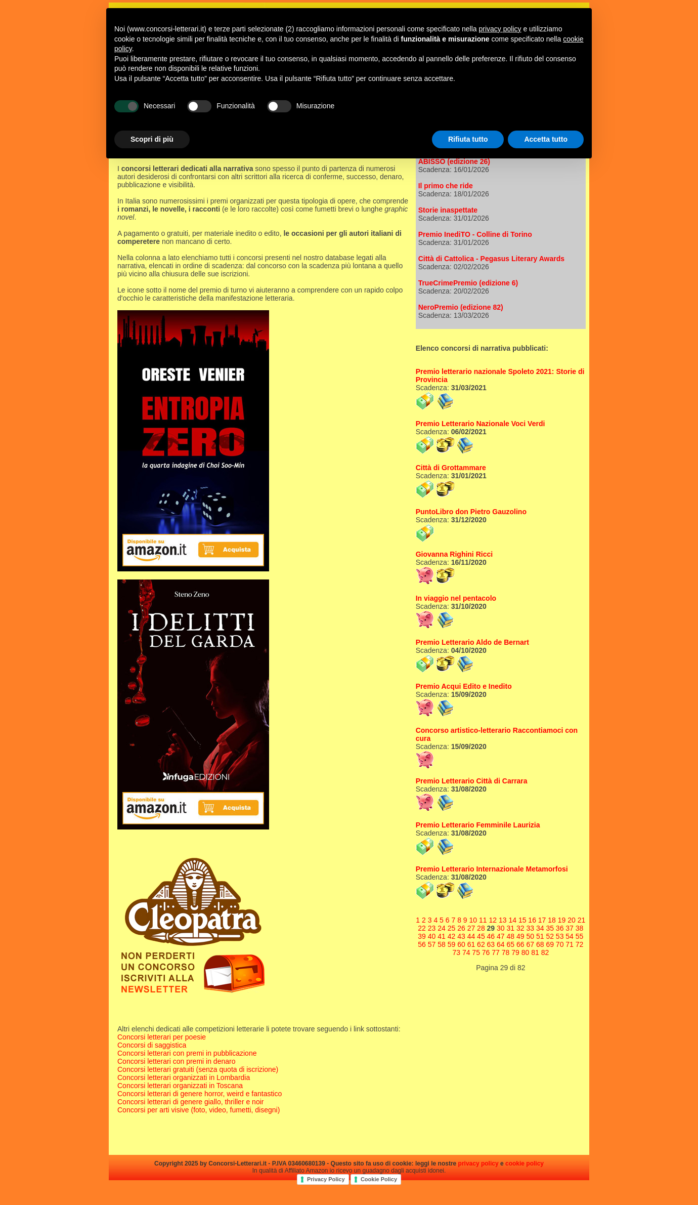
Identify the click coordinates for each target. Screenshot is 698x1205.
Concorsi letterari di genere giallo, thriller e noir (190, 1102)
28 (481, 928)
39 (422, 936)
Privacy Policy (326, 1179)
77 (496, 952)
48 (511, 936)
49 (520, 936)
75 (476, 952)
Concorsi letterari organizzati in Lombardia (183, 1077)
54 (569, 936)
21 (582, 920)
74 (466, 952)
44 (471, 936)
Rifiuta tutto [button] (468, 139)
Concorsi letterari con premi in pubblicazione (186, 1053)
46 (491, 936)
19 (562, 920)
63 (491, 944)
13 (503, 920)
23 (432, 928)
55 (580, 936)
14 (512, 920)
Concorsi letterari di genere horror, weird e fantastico (199, 1094)
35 (550, 928)
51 (540, 936)
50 (530, 936)
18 (552, 920)
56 (422, 944)
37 (569, 928)
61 (471, 944)
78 (506, 952)
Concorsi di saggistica (151, 1045)
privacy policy (478, 1163)
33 (530, 928)
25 (452, 928)
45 (481, 936)
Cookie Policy (379, 1179)
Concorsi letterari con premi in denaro (176, 1061)
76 (486, 952)
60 (461, 944)
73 (456, 952)
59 (452, 944)
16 (532, 920)
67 (530, 944)
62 (481, 944)
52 (550, 936)
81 (535, 952)
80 (525, 952)
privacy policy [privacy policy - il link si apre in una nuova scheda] (500, 29)
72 (580, 944)
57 (432, 944)
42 (452, 936)
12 (493, 920)
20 (572, 920)
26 (461, 928)
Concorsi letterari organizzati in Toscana (180, 1086)
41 (442, 936)
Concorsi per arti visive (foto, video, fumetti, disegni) (198, 1110)
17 (542, 920)
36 (560, 928)
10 (473, 920)
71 (569, 944)
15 (522, 920)
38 (580, 928)
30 (501, 928)
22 (422, 928)
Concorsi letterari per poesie (161, 1037)
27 (471, 928)
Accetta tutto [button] (546, 139)
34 (540, 928)
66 (520, 944)
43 (461, 936)
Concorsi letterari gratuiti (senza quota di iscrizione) (197, 1069)
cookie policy (524, 1163)
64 (501, 944)
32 (520, 928)
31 (511, 928)
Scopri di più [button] (151, 139)
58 (442, 944)
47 (501, 936)
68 (540, 944)
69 (550, 944)
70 (560, 944)
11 (483, 920)
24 (442, 928)
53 (560, 936)
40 (432, 936)
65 (511, 944)
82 (545, 952)
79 (515, 952)
